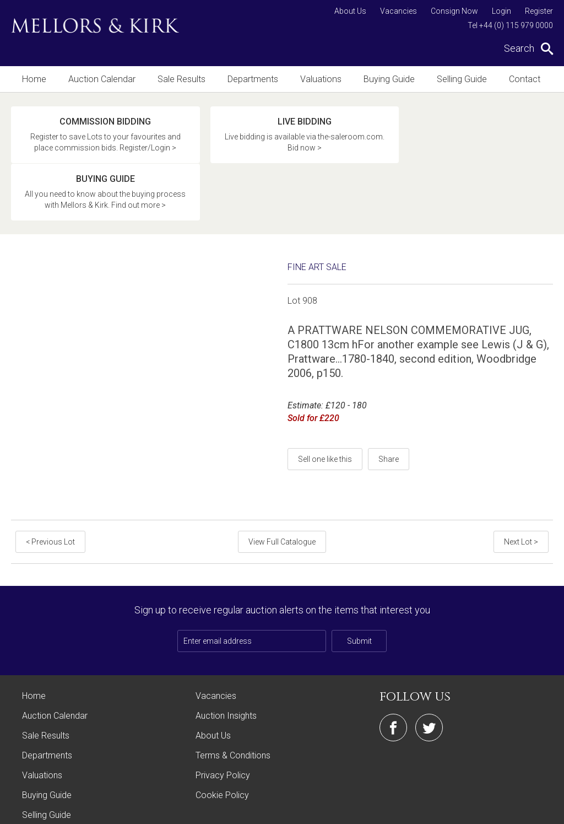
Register (539, 11)
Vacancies (398, 11)
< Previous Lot (50, 496)
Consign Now (454, 11)
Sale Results (179, 79)
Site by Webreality (525, 810)
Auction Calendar (100, 79)
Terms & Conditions (233, 709)
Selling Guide (455, 79)
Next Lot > (521, 496)
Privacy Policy (223, 729)
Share (388, 413)
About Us (350, 11)
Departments (250, 79)
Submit (359, 595)
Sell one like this (325, 413)
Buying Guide (384, 79)
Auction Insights (226, 670)
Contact (517, 79)
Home (34, 79)
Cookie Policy (222, 749)
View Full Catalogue (282, 496)
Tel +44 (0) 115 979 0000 (510, 25)
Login (501, 11)
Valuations (317, 79)
